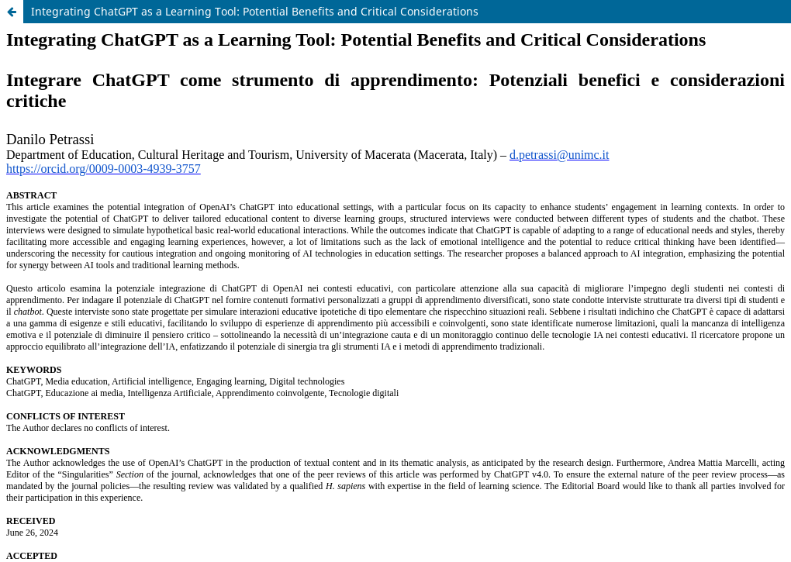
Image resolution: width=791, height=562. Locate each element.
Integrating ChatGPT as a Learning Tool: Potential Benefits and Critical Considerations (254, 11)
